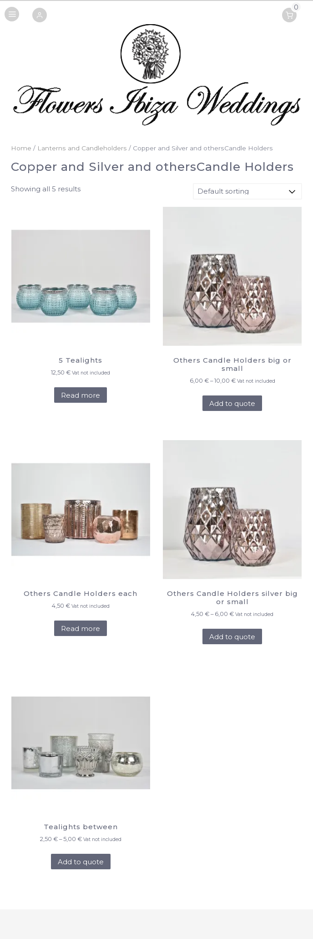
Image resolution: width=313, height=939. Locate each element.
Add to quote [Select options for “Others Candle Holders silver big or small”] (232, 636)
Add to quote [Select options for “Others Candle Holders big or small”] (232, 403)
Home (21, 148)
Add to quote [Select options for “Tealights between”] (81, 861)
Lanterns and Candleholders (82, 148)
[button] (39, 15)
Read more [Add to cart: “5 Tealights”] (80, 395)
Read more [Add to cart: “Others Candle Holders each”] (80, 628)
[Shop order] (247, 191)
